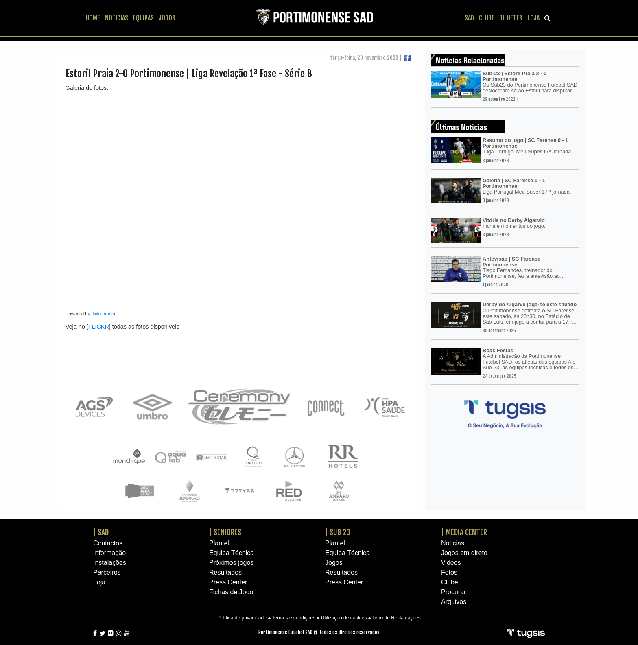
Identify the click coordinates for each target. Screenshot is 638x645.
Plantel (219, 543)
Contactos (107, 543)
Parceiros (107, 572)
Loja (99, 582)
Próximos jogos (231, 562)
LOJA (533, 18)
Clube (449, 582)
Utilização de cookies (344, 618)
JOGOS (167, 18)
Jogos (334, 562)
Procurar (453, 591)
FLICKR (98, 326)
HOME (93, 18)
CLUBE (486, 18)
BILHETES (510, 18)
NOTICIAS (116, 18)
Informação (109, 552)
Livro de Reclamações (396, 618)
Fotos (449, 572)
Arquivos (453, 601)
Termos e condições (293, 618)
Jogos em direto (464, 552)
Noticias (452, 543)
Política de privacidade (242, 618)
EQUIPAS (143, 18)
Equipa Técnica (231, 552)
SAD (469, 18)
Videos (451, 562)
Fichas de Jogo (231, 591)
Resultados (225, 572)
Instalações (109, 562)
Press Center (228, 582)
